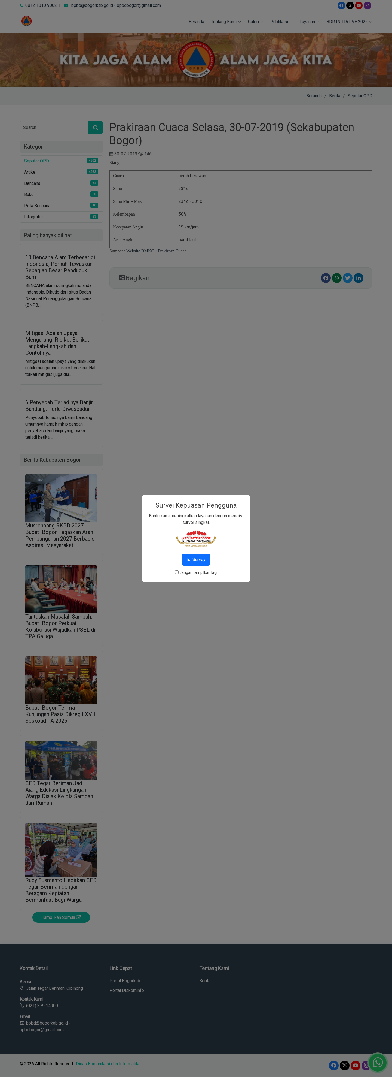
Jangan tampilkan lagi (198, 572)
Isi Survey (196, 559)
